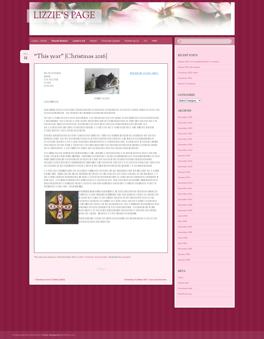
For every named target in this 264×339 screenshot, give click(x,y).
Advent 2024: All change (189, 67)
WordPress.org (184, 294)
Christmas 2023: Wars (188, 73)
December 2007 (185, 227)
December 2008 (185, 210)
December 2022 (185, 133)
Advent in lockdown (186, 84)
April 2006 (182, 243)
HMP (154, 40)
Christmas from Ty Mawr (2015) (49, 279)
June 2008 (182, 216)
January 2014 (184, 177)
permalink (126, 257)
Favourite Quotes (111, 40)
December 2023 (185, 128)
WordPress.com (67, 335)
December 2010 (185, 199)
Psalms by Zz (132, 40)
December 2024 (185, 123)
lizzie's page (64, 16)
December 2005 (185, 249)
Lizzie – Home (39, 40)
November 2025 (185, 117)
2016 (81, 257)
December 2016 (185, 161)
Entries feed (183, 283)
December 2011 (185, 194)
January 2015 (184, 172)
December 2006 (185, 232)
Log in (180, 277)
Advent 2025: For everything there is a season (198, 62)
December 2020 (185, 144)
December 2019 (185, 150)
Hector (93, 40)
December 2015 (185, 166)
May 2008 (182, 221)
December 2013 (185, 183)
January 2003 (184, 254)
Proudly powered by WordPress (26, 335)
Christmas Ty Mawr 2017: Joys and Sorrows (146, 279)
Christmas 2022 (185, 78)
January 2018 (184, 155)
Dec (26, 55)
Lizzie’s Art (79, 40)
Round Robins (60, 40)
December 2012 (185, 188)
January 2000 (184, 260)
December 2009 (185, 205)
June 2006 (182, 238)
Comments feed (185, 288)
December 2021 (185, 139)
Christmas (89, 257)
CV (145, 40)
